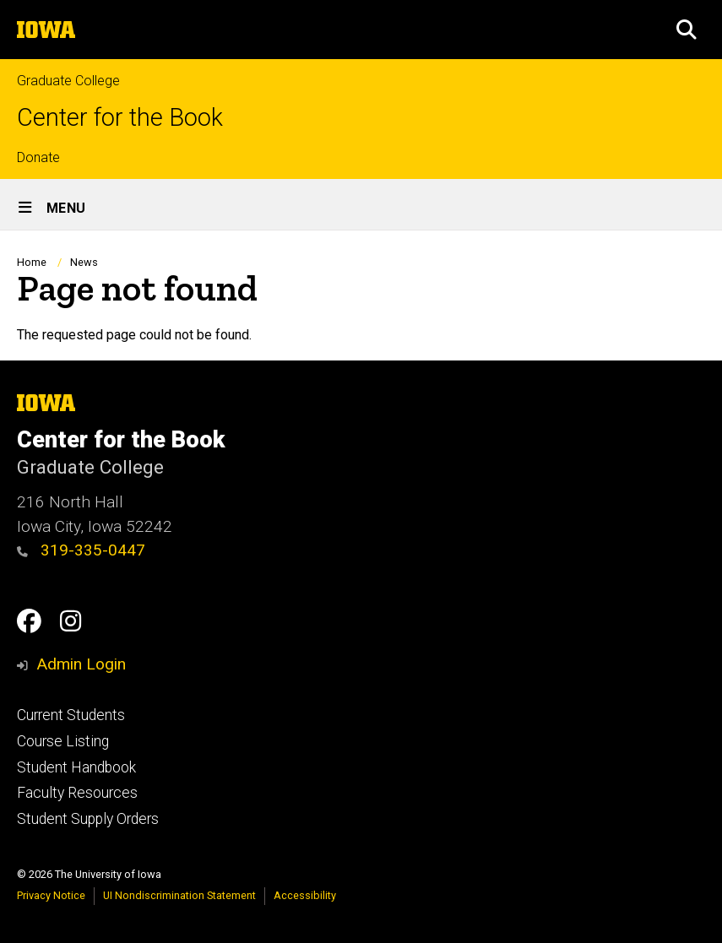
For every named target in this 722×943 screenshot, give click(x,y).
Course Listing (63, 741)
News (84, 262)
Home (31, 262)
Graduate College (68, 81)
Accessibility (305, 895)
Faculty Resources (77, 792)
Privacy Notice (51, 895)
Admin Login (81, 664)
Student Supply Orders (88, 818)
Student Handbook (76, 767)
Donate (38, 157)
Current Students (71, 715)
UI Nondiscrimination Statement (179, 895)
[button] (686, 29)
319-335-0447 (81, 550)
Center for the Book (120, 118)
